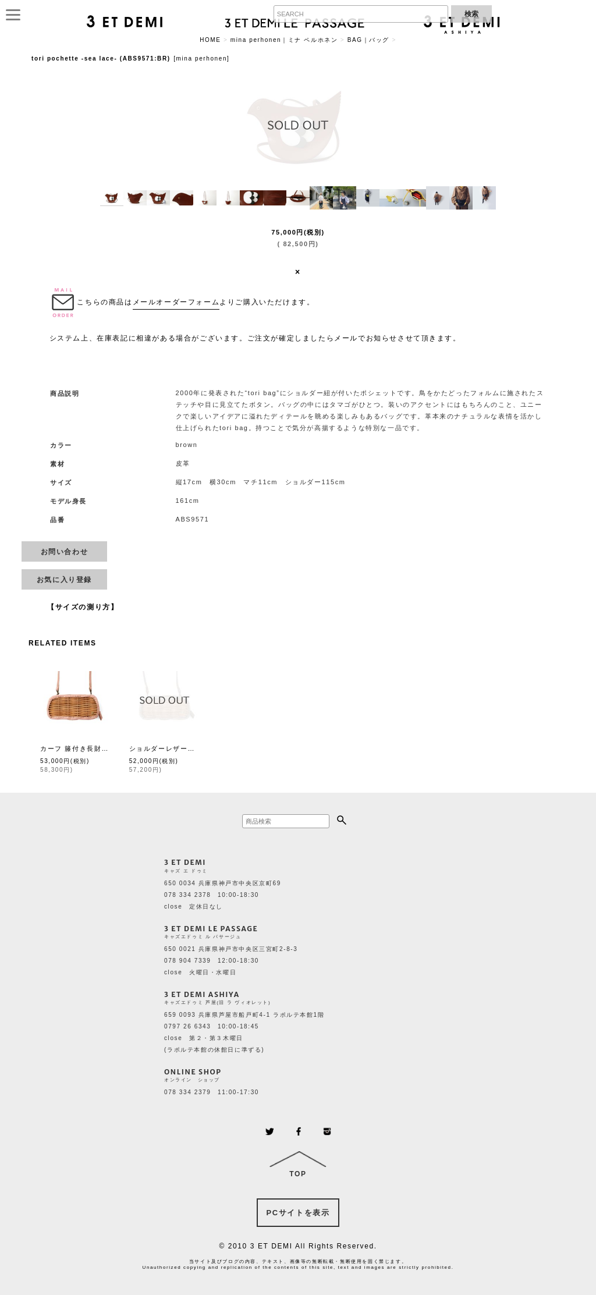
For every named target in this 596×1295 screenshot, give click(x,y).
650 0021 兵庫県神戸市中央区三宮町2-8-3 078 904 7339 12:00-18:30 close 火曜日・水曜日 (230, 960)
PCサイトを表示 (298, 1212)
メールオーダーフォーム (176, 302)
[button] (111, 198)
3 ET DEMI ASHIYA (202, 994)
